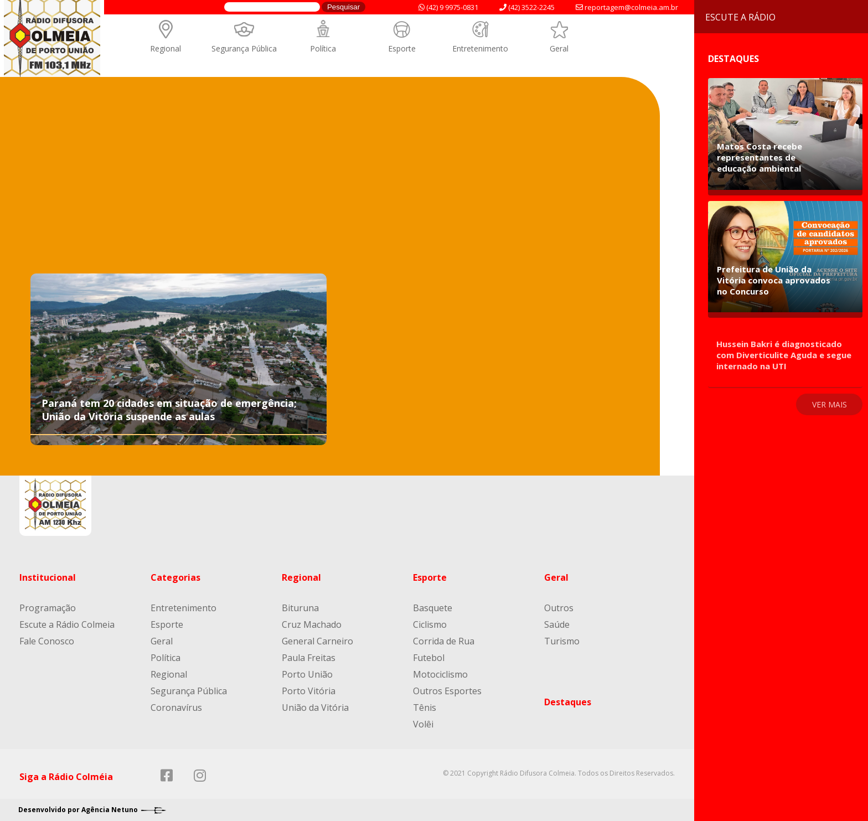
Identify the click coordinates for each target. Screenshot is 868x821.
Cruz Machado (312, 624)
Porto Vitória (308, 691)
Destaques (567, 702)
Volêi (423, 724)
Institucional (47, 577)
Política (323, 48)
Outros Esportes (447, 691)
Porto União (307, 674)
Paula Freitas (308, 658)
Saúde (557, 624)
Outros (559, 608)
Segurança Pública (244, 48)
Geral (559, 48)
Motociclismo (440, 674)
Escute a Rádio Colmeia (67, 624)
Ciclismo (430, 624)
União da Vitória (315, 707)
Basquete (432, 608)
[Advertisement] (330, 187)
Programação (47, 608)
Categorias (175, 577)
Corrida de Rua (443, 641)
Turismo (562, 641)
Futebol (429, 658)
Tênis (424, 707)
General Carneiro (317, 641)
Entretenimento (480, 48)
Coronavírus (176, 707)
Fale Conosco (46, 641)
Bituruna (300, 608)
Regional (165, 48)
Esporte (402, 48)
